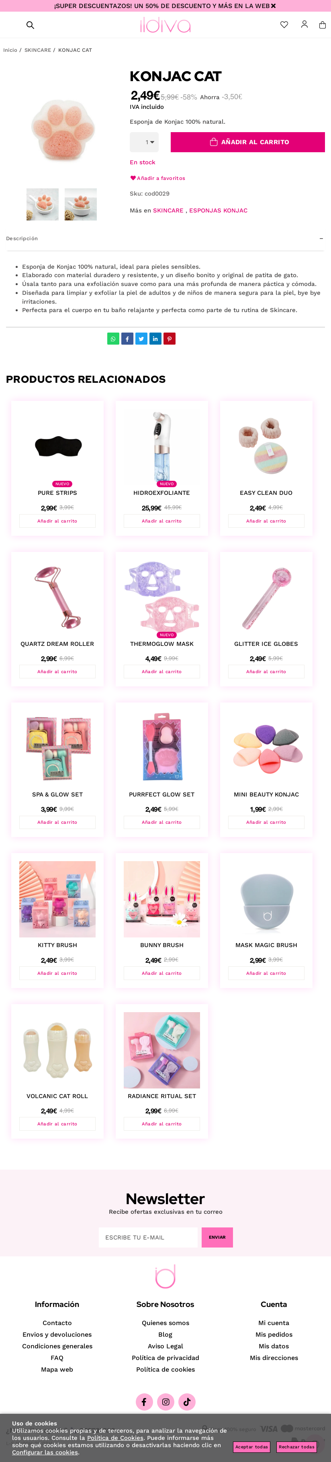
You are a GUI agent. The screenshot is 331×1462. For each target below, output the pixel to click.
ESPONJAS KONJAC (218, 210)
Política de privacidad (165, 1358)
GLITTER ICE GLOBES (266, 644)
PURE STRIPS (57, 492)
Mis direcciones (274, 1358)
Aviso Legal (165, 1346)
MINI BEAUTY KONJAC (266, 796)
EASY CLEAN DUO (266, 492)
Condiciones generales (57, 1346)
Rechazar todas (297, 1447)
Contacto (57, 1323)
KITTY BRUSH (57, 948)
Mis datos (274, 1346)
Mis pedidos (273, 1334)
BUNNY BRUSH (162, 948)
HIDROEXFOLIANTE (161, 492)
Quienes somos (165, 1323)
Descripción (22, 238)
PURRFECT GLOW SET (161, 796)
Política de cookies (165, 1369)
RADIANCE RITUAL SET (162, 1099)
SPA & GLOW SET (57, 796)
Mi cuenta (273, 1323)
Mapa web (57, 1369)
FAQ (57, 1358)
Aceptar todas (251, 1447)
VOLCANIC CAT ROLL (57, 1099)
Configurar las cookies (45, 1452)
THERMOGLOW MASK (162, 644)
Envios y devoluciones (57, 1334)
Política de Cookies (115, 1438)
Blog (165, 1334)
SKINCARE (168, 210)
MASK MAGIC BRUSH (266, 948)
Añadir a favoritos (158, 178)
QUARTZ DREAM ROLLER (57, 644)
